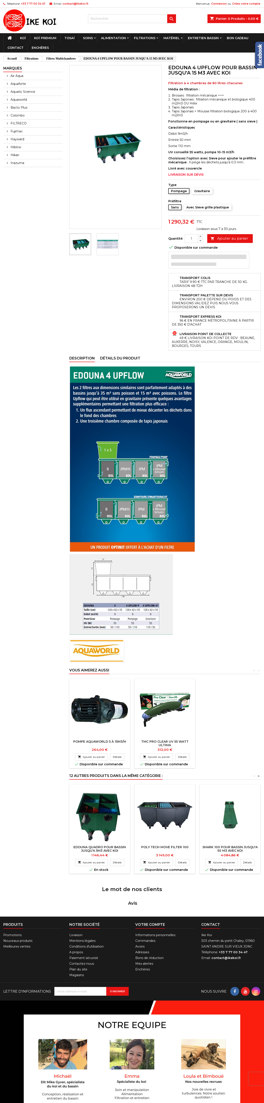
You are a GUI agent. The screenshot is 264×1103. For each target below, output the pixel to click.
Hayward (17, 139)
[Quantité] (191, 238)
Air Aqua (16, 76)
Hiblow (15, 147)
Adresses (142, 922)
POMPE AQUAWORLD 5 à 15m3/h (99, 742)
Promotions (12, 905)
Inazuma (17, 163)
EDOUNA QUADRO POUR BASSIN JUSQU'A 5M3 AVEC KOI (99, 849)
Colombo (17, 115)
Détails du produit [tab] (120, 358)
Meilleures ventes (16, 917)
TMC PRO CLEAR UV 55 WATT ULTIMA (165, 743)
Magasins (76, 945)
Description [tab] (82, 358)
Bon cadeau (237, 38)
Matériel (171, 38)
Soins (88, 38)
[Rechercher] (132, 18)
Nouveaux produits (17, 911)
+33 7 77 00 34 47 (33, 3)
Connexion (219, 3)
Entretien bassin (203, 38)
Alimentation (113, 38)
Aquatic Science (22, 92)
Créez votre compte (246, 3)
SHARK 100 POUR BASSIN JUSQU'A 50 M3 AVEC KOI (230, 849)
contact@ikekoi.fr (75, 3)
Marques (12, 68)
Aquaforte (18, 84)
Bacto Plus (18, 107)
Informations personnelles (155, 905)
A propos (76, 922)
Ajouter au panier (229, 238)
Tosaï (69, 38)
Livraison (75, 905)
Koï (23, 38)
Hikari (14, 155)
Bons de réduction (149, 928)
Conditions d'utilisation (86, 917)
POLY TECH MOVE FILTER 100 (165, 847)
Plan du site (78, 940)
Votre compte (150, 895)
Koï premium (45, 38)
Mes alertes (144, 934)
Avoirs (140, 917)
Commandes (145, 911)
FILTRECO (18, 123)
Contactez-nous (81, 934)
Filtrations (144, 38)
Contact (15, 48)
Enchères (40, 48)
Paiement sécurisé (83, 928)
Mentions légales (82, 911)
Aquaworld (18, 100)
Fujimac (16, 131)
